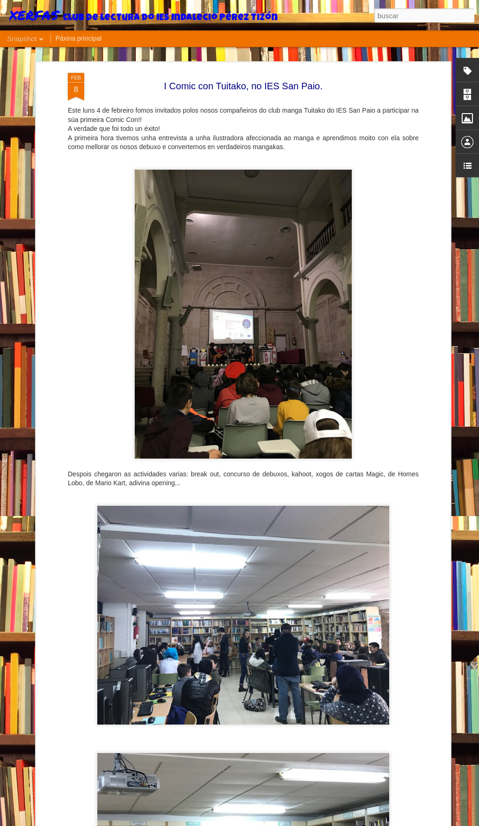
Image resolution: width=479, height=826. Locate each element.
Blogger (301, 821)
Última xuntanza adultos (293, 801)
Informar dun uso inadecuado (345, 821)
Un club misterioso (168, 797)
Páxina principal (78, 38)
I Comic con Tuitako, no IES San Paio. (243, 64)
